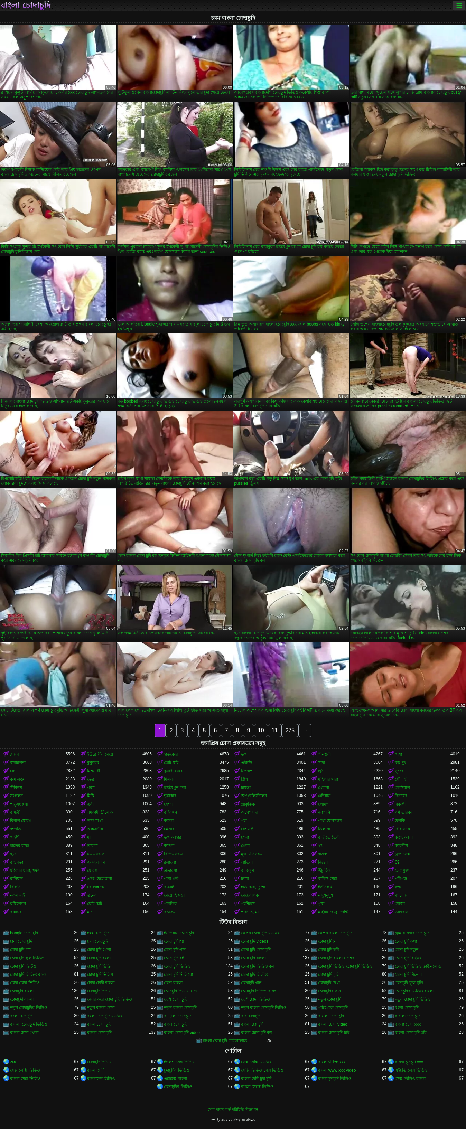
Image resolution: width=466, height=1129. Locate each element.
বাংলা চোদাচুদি (26, 5)
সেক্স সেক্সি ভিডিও (256, 1062)
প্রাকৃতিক (248, 804)
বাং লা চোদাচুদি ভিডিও (28, 1024)
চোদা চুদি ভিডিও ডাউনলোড (418, 966)
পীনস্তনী (324, 754)
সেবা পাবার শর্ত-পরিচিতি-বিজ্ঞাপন (233, 1109)
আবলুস (247, 870)
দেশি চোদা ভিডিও (255, 999)
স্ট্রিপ (244, 779)
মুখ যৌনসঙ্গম (252, 854)
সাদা (321, 762)
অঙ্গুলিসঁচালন (254, 795)
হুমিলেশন (18, 903)
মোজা (400, 903)
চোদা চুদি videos (254, 941)
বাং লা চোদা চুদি (331, 1016)
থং (320, 845)
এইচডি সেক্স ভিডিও (411, 1070)
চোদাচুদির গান (329, 991)
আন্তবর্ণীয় (95, 829)
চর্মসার (169, 829)
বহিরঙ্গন (170, 812)
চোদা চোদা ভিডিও (25, 982)
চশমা (245, 837)
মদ (89, 912)
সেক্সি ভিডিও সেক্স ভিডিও (262, 1070)
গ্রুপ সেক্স (402, 854)
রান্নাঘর (16, 912)
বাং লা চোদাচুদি (407, 1016)
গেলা (245, 845)
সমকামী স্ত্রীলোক (100, 812)
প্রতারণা (170, 870)
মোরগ (92, 870)
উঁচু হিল (324, 870)
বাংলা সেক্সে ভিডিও (257, 1086)
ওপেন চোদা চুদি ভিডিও (260, 933)
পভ (244, 820)
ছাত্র (13, 854)
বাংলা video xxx (332, 1062)
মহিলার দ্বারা (328, 779)
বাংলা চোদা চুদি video (182, 1032)
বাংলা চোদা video (332, 1024)
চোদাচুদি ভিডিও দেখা (181, 991)
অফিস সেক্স (327, 878)
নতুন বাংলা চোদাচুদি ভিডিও (263, 1007)
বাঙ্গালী (169, 887)
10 (261, 730)
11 (275, 730)
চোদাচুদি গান (251, 982)
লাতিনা (247, 862)
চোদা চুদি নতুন (406, 949)
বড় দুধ (400, 762)
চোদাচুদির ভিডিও (178, 1086)
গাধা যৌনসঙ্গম (330, 820)
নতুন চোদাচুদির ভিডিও (28, 1007)
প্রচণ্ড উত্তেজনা (99, 878)
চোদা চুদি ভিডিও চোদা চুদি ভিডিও (345, 966)
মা (89, 837)
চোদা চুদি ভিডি (99, 966)
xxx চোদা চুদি (98, 933)
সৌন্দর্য (400, 779)
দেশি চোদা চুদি (175, 999)
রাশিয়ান (16, 878)
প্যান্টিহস (248, 903)
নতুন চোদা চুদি (330, 999)
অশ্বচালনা (18, 762)
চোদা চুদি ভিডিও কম (257, 966)
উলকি (400, 820)
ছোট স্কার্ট (94, 903)
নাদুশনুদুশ (325, 895)
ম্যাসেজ (401, 895)
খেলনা (323, 787)
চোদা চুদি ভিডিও (177, 966)
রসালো (170, 862)
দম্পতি (15, 829)
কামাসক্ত (17, 779)
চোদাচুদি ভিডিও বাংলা (259, 991)
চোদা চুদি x (327, 941)
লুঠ (320, 771)
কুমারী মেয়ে (173, 771)
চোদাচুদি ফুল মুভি (409, 982)
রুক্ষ (398, 887)
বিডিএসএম (173, 854)
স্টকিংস (16, 787)
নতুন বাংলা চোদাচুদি (180, 1007)
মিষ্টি (90, 795)
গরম (91, 787)
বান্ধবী (15, 812)
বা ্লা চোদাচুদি (177, 1016)
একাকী (400, 804)
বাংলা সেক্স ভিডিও (25, 1078)
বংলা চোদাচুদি (21, 1016)
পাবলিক (170, 903)
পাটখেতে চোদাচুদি (333, 1007)
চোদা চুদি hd (174, 941)
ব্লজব (14, 754)
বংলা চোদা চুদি (407, 1007)
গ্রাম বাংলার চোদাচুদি (412, 933)
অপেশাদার (249, 812)
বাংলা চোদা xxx (408, 1024)
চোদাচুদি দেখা (329, 982)
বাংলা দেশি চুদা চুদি (256, 1078)
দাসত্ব (322, 854)
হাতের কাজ (19, 845)
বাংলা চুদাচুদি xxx (409, 1062)
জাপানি (324, 812)
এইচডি (246, 762)
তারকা (92, 845)
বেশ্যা (168, 804)
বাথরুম (170, 912)
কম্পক (169, 845)
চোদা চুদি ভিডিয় (100, 974)
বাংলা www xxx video (337, 1070)
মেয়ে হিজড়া (174, 895)
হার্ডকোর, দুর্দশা (253, 887)
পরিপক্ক (401, 878)
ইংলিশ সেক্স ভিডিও (180, 1062)
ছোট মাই (171, 762)
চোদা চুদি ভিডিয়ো (178, 974)
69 (397, 862)
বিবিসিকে (402, 829)
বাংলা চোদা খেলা (24, 1032)
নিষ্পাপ (247, 771)
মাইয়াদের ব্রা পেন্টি (333, 912)
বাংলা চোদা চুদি (99, 1032)
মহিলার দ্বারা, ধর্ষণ (25, 870)
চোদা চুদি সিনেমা (408, 974)
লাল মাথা (95, 820)
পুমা (321, 903)
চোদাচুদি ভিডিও (100, 1062)
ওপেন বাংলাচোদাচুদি (335, 933)
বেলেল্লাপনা (96, 887)
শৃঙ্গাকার (170, 795)
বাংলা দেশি (96, 1070)
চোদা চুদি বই (174, 958)
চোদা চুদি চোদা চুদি (256, 949)
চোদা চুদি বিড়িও (408, 958)
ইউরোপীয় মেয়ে (100, 754)
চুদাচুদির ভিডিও (176, 1070)
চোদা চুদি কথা (406, 941)
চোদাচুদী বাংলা (22, 999)
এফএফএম (96, 862)
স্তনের (92, 895)
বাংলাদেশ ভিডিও (101, 1078)
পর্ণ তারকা (403, 812)
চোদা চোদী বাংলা (101, 982)
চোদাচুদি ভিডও (99, 991)
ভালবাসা (402, 912)
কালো (169, 820)
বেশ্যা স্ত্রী (247, 829)
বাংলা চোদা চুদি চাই (333, 1032)
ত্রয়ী (90, 804)
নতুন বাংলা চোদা (101, 1007)
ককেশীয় (401, 845)
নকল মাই (17, 895)
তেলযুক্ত (402, 870)
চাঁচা (13, 771)
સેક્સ (15, 1062)
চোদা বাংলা (173, 982)
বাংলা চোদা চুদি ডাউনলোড (225, 1040)
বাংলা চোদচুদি (252, 1024)
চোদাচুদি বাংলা (22, 991)
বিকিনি (15, 887)
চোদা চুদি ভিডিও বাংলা (28, 974)
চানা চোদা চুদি (21, 941)
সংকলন (16, 795)
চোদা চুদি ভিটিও (23, 966)
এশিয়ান (324, 795)
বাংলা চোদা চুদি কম (256, 1032)
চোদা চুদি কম (20, 949)
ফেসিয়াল (402, 787)
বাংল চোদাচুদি (175, 1024)
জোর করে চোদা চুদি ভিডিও (109, 999)
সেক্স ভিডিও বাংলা (410, 1078)
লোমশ (323, 804)
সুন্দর (399, 771)
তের (90, 779)
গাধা (398, 754)
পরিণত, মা (250, 912)
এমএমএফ (95, 854)
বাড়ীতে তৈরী (329, 837)
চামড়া (246, 787)
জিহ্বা (323, 862)
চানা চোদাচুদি (97, 941)
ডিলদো (324, 829)
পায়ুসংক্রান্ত (19, 804)
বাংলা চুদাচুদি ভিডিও (335, 1078)
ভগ (244, 754)
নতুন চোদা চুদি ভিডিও (413, 999)
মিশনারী (93, 771)
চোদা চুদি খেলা (99, 949)
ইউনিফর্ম (325, 887)
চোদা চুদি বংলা (99, 958)
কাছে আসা (403, 837)
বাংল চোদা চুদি (99, 1024)
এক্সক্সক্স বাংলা (175, 1078)
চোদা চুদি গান (175, 949)
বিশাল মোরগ (20, 820)
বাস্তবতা (16, 862)
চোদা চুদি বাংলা (253, 958)
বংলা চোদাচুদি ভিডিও (104, 1016)
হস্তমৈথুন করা (175, 787)
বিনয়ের (401, 795)
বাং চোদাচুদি (250, 1016)
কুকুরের (93, 762)
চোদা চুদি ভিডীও (254, 974)
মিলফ (169, 779)
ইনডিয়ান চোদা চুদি (179, 933)
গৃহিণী (14, 837)
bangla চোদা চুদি (24, 933)
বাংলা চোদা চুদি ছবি (411, 1032)
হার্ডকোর (171, 754)
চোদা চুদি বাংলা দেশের (336, 958)
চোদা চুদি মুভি (329, 974)
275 (290, 730)
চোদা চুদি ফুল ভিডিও (27, 958)
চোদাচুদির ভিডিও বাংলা (414, 991)
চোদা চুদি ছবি (328, 949)
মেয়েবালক (250, 895)
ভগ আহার (172, 837)
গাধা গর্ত (171, 878)
